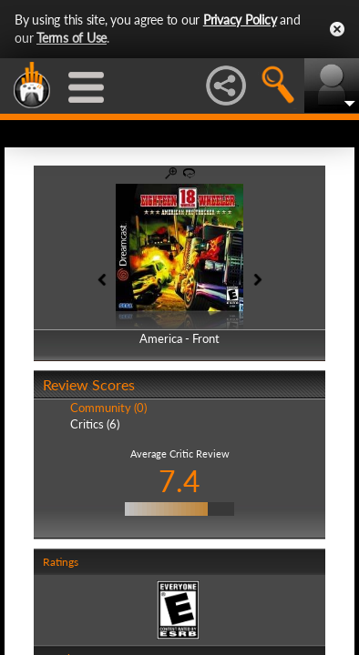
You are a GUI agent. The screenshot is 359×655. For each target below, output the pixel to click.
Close (337, 29)
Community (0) (108, 407)
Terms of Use (71, 37)
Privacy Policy (240, 19)
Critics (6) (94, 424)
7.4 (179, 481)
